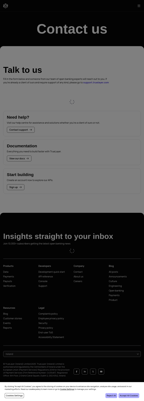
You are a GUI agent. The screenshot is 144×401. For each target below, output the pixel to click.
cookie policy (35, 389)
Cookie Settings (67, 389)
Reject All (111, 395)
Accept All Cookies (129, 395)
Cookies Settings (14, 395)
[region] (72, 391)
